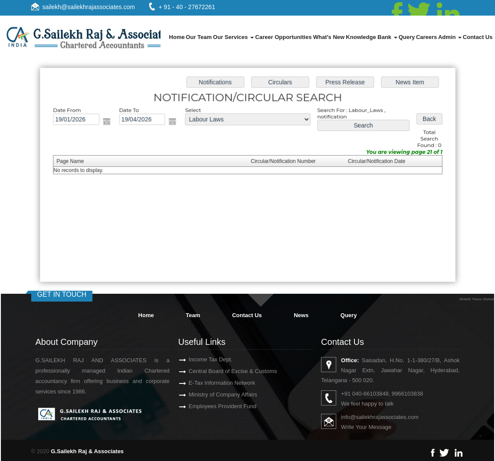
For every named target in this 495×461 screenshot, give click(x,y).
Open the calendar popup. (110, 122)
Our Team (199, 37)
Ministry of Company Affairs (210, 394)
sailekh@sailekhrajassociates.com (89, 6)
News (301, 315)
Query (407, 37)
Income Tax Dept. (198, 359)
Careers (426, 37)
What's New (328, 37)
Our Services (233, 37)
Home (177, 37)
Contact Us (478, 37)
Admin (450, 37)
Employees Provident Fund (210, 406)
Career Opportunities (283, 37)
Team (193, 315)
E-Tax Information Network (209, 383)
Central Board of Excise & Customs (220, 371)
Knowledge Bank (371, 37)
